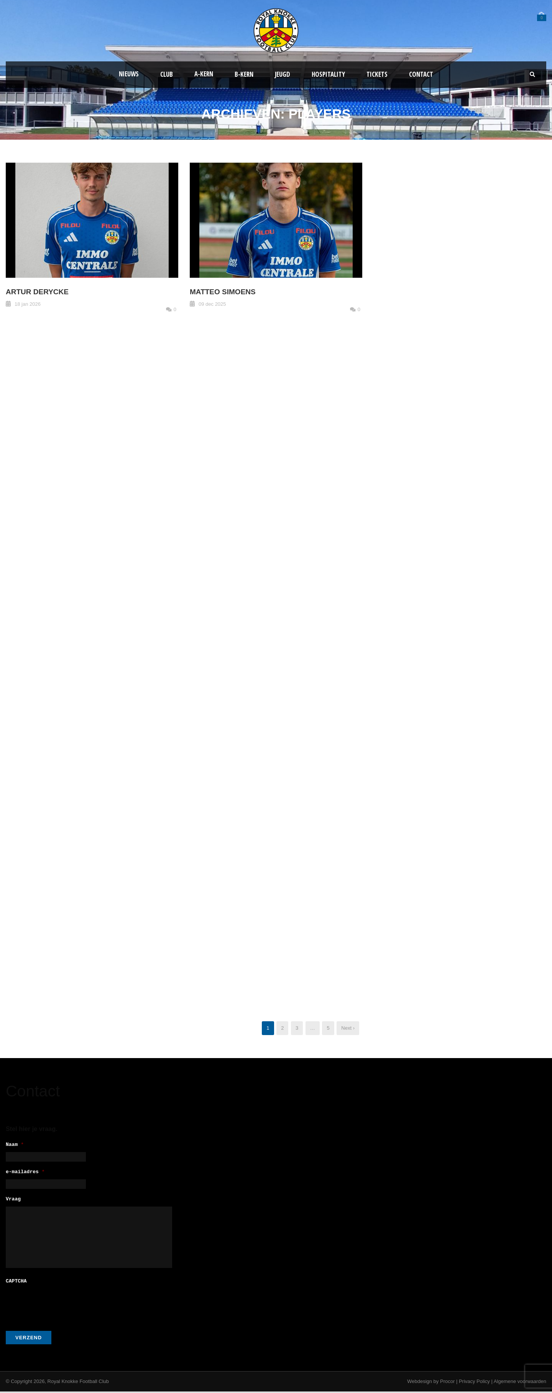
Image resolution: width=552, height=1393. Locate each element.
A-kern (203, 73)
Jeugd (282, 74)
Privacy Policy (474, 1383)
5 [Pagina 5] (328, 1028)
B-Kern (244, 74)
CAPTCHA (16, 1283)
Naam (15, 1145)
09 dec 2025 (212, 304)
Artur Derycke (37, 292)
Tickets (377, 74)
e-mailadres (25, 1173)
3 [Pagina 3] (297, 1028)
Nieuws (129, 73)
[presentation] (64, 1305)
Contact (421, 74)
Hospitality (328, 74)
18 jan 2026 (28, 304)
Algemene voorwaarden (520, 1383)
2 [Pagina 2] (282, 1028)
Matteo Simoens (223, 292)
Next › (348, 1028)
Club (166, 74)
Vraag (13, 1201)
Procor (447, 1383)
